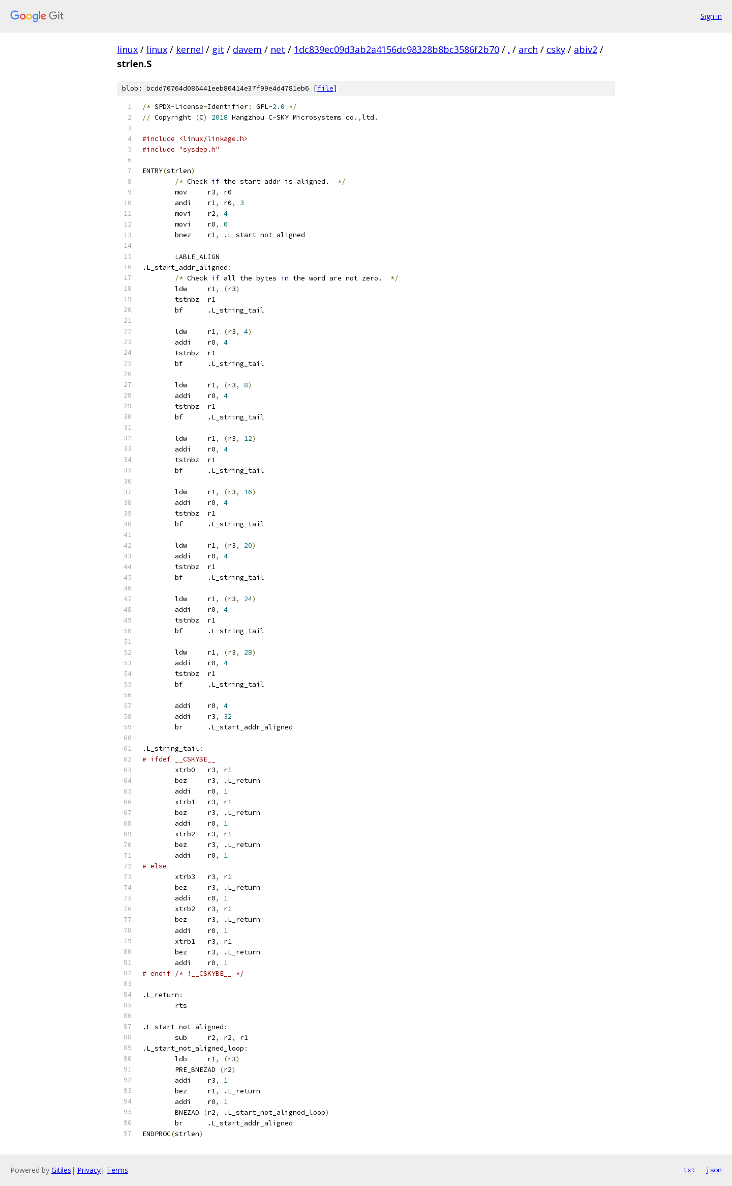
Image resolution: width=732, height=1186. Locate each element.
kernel (189, 49)
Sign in (711, 16)
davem (247, 49)
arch (528, 49)
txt (689, 1169)
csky (555, 49)
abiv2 (585, 49)
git (218, 49)
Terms (117, 1170)
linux (127, 49)
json (714, 1169)
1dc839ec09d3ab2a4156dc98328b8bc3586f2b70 (396, 49)
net (277, 49)
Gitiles (61, 1170)
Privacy (89, 1170)
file (325, 88)
